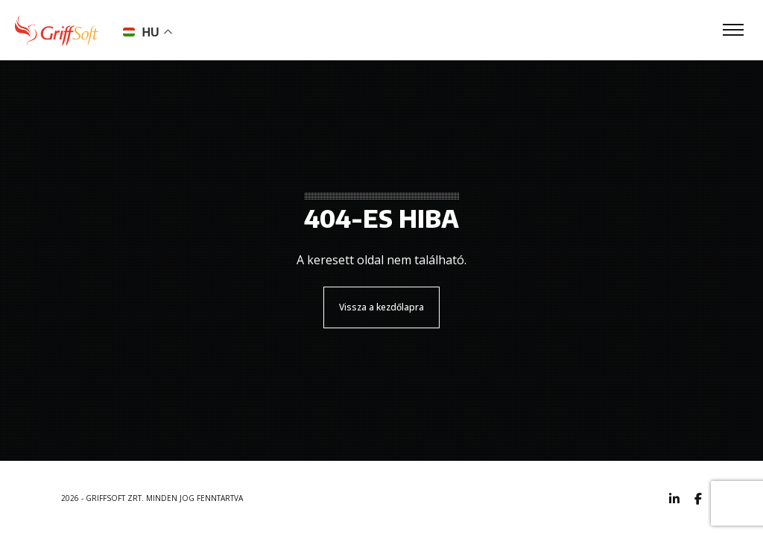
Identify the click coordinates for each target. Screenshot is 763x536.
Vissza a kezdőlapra (381, 307)
